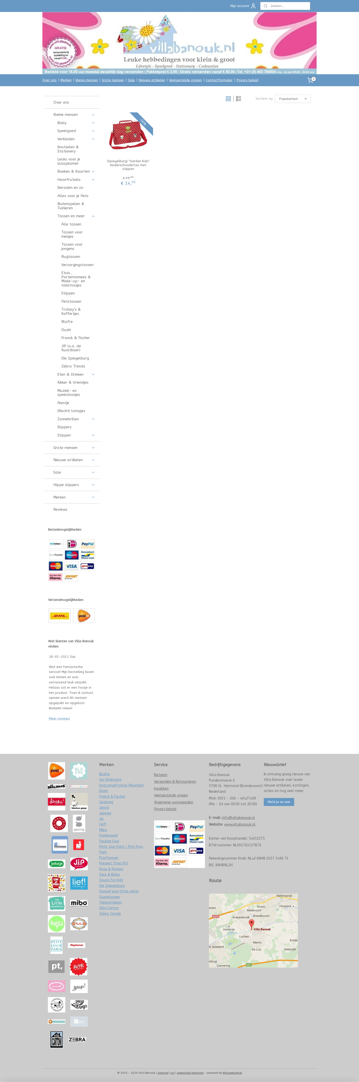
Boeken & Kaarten (76, 171)
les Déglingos (110, 780)
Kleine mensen (87, 80)
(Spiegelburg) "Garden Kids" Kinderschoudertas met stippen (128, 165)
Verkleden (76, 139)
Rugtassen (70, 256)
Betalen (160, 775)
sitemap (163, 1073)
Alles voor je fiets (73, 196)
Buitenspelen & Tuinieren (70, 206)
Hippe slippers (74, 485)
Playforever (108, 858)
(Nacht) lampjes (71, 411)
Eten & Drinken (76, 374)
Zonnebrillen (76, 419)
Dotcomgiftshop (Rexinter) (121, 785)
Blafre (67, 321)
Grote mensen (113, 80)
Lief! (102, 824)
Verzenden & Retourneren (175, 782)
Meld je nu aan (279, 802)
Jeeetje (105, 813)
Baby (76, 123)
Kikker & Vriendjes (73, 382)
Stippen (68, 293)
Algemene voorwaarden (173, 802)
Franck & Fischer (75, 338)
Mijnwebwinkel (232, 1073)
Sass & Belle (109, 874)
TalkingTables (110, 902)
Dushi (66, 330)
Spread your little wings (119, 891)
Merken (66, 80)
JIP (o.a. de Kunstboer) (71, 348)
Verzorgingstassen (77, 265)
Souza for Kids (111, 880)
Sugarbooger (109, 897)
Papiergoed (108, 835)
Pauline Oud (109, 841)
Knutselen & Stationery (68, 149)
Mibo (103, 830)
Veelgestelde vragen (185, 80)
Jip (101, 819)
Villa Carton (109, 908)
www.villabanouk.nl (240, 824)
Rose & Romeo (111, 869)
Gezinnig (106, 802)
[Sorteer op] (293, 99)
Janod (104, 807)
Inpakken (161, 789)
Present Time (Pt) (113, 863)
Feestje (63, 403)
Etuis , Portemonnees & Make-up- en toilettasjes (76, 279)
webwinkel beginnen (190, 1073)
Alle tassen (71, 224)
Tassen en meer (76, 216)
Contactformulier (219, 80)
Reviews (60, 509)
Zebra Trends (73, 366)
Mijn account (243, 6)
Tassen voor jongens (72, 246)
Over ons (49, 80)
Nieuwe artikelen (152, 80)
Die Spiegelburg (75, 358)
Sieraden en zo (70, 187)
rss (173, 1073)
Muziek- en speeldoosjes (68, 392)
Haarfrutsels (76, 179)
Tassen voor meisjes (72, 234)
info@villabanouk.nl (238, 818)
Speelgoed (76, 131)
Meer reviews (59, 718)
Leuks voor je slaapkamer (68, 161)
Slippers (64, 427)
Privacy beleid (247, 80)
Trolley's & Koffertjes (71, 311)
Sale (131, 80)
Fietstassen (71, 301)
